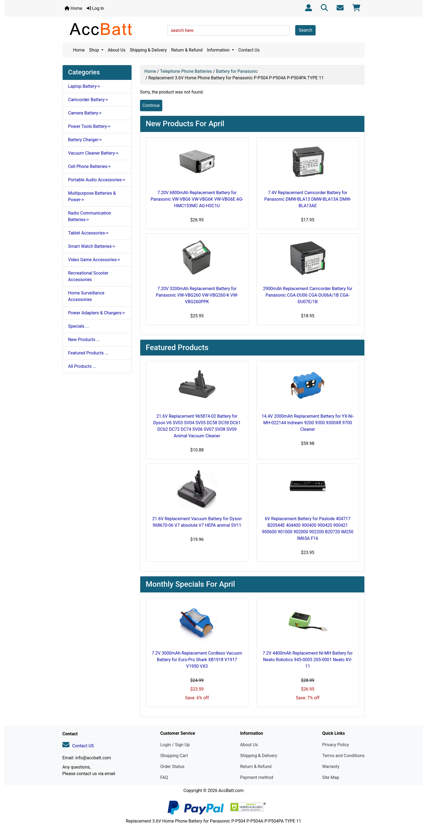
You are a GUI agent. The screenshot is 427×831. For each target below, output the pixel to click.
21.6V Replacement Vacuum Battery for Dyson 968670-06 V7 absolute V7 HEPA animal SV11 (197, 522)
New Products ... (84, 339)
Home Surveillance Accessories (86, 296)
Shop (94, 50)
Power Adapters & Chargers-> (96, 312)
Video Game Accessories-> (94, 259)
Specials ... (78, 326)
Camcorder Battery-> (88, 99)
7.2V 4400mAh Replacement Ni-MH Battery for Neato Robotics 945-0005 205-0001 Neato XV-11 (308, 660)
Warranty (331, 766)
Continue (151, 105)
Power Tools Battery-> (89, 126)
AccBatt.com (230, 790)
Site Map (330, 777)
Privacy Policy (335, 744)
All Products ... (82, 366)
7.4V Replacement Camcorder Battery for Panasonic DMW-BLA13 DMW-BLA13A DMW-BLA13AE (307, 199)
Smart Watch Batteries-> (91, 246)
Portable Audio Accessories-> (96, 179)
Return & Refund (187, 50)
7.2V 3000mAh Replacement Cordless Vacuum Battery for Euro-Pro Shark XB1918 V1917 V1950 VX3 (197, 660)
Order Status (172, 766)
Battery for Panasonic (237, 71)
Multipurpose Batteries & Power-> (92, 196)
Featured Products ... (88, 353)
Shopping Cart (174, 755)
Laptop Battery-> (84, 86)
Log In (95, 8)
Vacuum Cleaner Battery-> (93, 153)
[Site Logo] (113, 29)
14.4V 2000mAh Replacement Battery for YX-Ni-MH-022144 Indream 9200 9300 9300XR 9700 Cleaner (308, 423)
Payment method (256, 777)
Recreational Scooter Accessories (88, 276)
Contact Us (249, 50)
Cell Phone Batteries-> (89, 166)
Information (219, 50)
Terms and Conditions (343, 755)
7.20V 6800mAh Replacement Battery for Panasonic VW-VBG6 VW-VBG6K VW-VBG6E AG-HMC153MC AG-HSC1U (197, 199)
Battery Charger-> (85, 139)
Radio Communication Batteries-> (89, 216)
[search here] (228, 30)
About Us (117, 50)
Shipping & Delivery (148, 50)
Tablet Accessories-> (88, 233)
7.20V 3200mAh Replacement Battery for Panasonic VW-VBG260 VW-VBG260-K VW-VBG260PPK (197, 295)
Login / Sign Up (175, 744)
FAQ (164, 777)
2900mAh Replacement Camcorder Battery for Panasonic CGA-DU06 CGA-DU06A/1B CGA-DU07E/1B (307, 295)
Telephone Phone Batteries (186, 71)
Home (73, 8)
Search (305, 30)
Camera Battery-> (85, 113)
